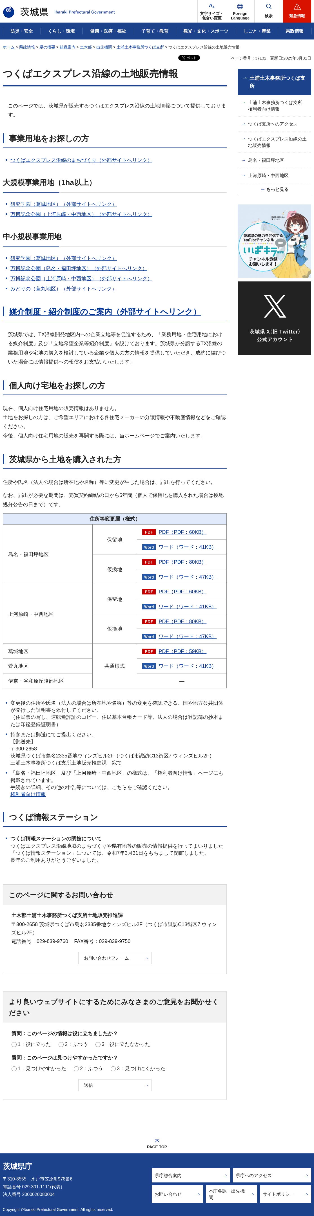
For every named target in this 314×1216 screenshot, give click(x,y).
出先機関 (104, 47)
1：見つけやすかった (42, 1068)
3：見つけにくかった (141, 1068)
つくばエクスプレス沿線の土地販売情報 (277, 141)
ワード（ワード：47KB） (188, 577)
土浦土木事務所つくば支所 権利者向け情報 (277, 105)
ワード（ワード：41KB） (188, 547)
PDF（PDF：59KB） (182, 651)
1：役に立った (34, 1044)
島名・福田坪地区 (266, 160)
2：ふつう (76, 1044)
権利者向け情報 (28, 794)
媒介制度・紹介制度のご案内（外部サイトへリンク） (105, 311)
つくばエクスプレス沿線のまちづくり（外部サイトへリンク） (81, 160)
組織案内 (67, 47)
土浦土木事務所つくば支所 (140, 47)
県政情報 (27, 47)
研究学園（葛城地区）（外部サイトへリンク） (63, 204)
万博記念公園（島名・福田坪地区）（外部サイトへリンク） (78, 268)
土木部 (86, 47)
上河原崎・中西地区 (268, 175)
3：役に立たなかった (126, 1044)
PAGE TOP (157, 1147)
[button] (240, 11)
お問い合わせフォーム (106, 958)
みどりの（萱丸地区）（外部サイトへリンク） (63, 289)
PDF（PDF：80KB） (182, 562)
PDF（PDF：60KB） (182, 532)
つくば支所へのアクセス (273, 124)
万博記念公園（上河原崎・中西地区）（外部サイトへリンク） (81, 214)
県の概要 (47, 47)
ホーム (9, 47)
